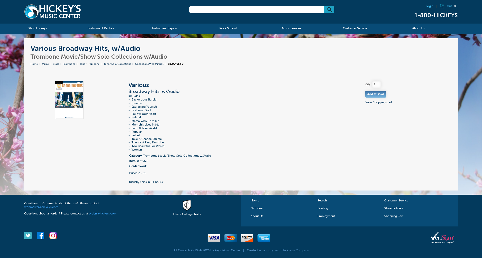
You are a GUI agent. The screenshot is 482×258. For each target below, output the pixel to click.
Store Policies (393, 208)
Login (429, 6)
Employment (326, 216)
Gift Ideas (257, 208)
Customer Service (396, 200)
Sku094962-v (175, 64)
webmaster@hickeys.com (41, 207)
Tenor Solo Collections (117, 64)
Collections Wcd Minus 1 (149, 64)
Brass (56, 64)
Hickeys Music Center (52, 11)
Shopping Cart (393, 216)
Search (322, 200)
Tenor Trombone (90, 64)
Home (34, 64)
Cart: (451, 6)
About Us (257, 216)
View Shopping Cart (378, 102)
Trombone (69, 64)
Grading (322, 208)
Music (45, 64)
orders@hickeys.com (103, 213)
